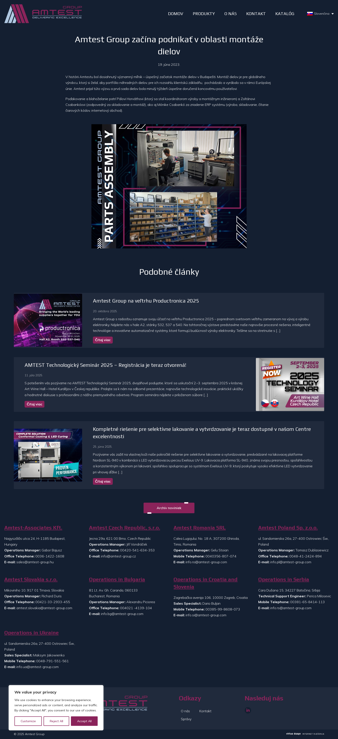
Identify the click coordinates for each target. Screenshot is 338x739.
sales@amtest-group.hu (35, 562)
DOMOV (175, 13)
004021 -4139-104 (136, 608)
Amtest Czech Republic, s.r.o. (124, 527)
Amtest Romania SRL (200, 527)
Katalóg (284, 13)
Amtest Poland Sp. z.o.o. (288, 527)
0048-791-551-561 (52, 661)
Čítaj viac (103, 340)
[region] (56, 707)
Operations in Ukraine (31, 632)
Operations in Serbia (283, 579)
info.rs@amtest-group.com (290, 608)
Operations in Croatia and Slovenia (206, 583)
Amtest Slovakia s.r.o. (31, 579)
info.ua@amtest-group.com (37, 667)
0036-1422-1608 (49, 556)
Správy (186, 719)
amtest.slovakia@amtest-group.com (44, 608)
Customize (28, 721)
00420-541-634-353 (137, 550)
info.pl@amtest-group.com (290, 562)
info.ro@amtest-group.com (206, 562)
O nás (185, 711)
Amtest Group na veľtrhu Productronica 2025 (146, 301)
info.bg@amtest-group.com (122, 614)
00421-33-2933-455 (52, 602)
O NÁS (230, 13)
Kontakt (256, 13)
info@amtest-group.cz (118, 556)
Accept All (84, 721)
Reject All (56, 721)
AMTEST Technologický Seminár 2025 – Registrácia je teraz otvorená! (105, 365)
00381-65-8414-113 (307, 602)
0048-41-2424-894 (305, 556)
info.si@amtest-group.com (206, 615)
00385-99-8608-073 (222, 609)
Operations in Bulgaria (117, 579)
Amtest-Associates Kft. (33, 527)
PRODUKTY (204, 13)
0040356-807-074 (220, 556)
